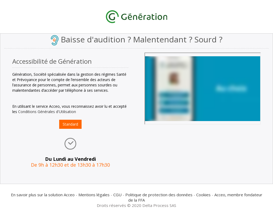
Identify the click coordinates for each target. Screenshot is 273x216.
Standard (70, 124)
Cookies (203, 194)
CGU (117, 194)
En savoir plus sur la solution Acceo (43, 194)
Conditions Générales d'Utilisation (47, 111)
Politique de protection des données (158, 194)
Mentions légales (94, 194)
